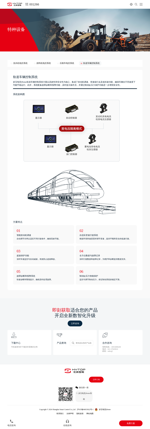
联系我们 (60, 414)
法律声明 (70, 414)
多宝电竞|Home (105, 409)
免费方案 (131, 423)
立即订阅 (96, 380)
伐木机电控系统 (20, 63)
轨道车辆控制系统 (91, 63)
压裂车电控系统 (67, 63)
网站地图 (89, 414)
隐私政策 (79, 414)
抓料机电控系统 (43, 63)
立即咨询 (75, 323)
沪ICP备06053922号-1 (85, 409)
